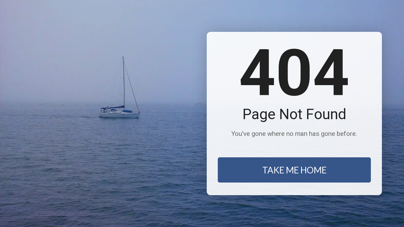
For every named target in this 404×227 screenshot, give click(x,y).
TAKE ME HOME (294, 170)
